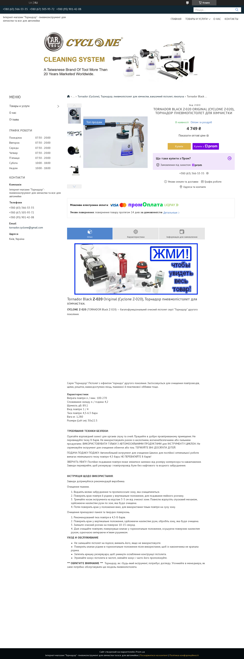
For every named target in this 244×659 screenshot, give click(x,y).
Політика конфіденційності (184, 655)
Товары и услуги (196, 19)
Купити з (205, 146)
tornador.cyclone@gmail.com (26, 227)
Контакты (231, 19)
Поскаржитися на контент (154, 655)
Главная (176, 19)
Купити (179, 146)
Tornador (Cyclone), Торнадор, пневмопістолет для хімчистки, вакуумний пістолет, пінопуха (130, 96)
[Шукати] (236, 9)
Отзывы (14, 119)
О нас (217, 19)
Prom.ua (140, 651)
